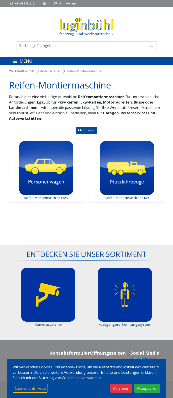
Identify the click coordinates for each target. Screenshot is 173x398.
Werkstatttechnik (21, 71)
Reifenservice (50, 71)
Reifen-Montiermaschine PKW (46, 198)
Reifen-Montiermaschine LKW (127, 198)
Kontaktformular (69, 353)
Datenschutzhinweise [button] (30, 388)
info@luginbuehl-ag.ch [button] (63, 3)
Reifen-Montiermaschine (84, 71)
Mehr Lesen (86, 130)
